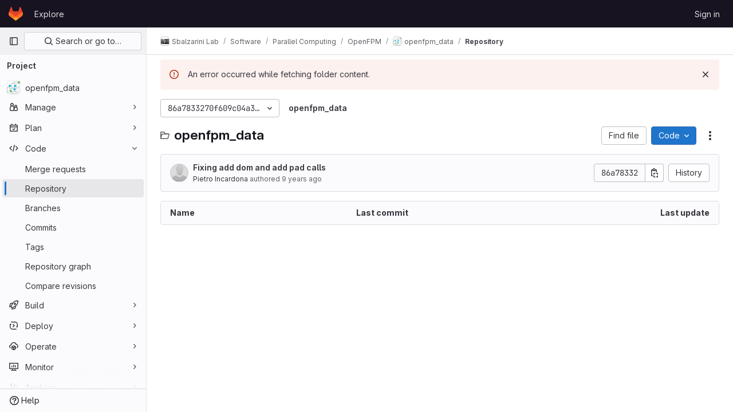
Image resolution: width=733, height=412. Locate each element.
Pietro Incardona (220, 179)
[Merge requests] (73, 169)
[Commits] (73, 227)
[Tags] (73, 246)
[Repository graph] (73, 266)
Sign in (707, 14)
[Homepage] (15, 14)
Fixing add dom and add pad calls (259, 167)
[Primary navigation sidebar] (14, 41)
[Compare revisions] (73, 285)
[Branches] (73, 208)
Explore (49, 14)
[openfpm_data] (73, 87)
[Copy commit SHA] (654, 173)
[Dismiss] (705, 74)
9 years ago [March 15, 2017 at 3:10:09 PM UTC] (302, 179)
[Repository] (73, 188)
